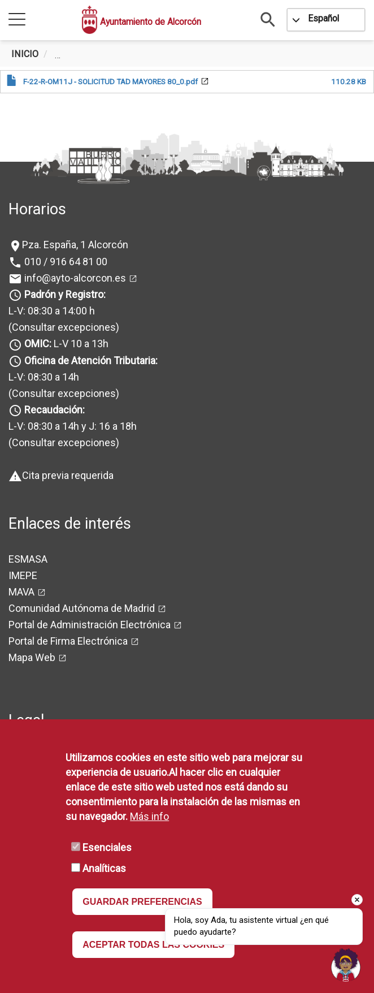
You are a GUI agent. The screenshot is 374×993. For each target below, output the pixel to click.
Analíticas (104, 868)
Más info (149, 816)
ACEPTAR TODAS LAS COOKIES (153, 944)
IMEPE (22, 575)
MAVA (21, 592)
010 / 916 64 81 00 (64, 261)
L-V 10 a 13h (65, 343)
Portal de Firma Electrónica (68, 641)
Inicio (24, 54)
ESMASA (27, 559)
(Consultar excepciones (62, 327)
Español (323, 18)
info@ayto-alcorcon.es (74, 278)
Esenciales (107, 847)
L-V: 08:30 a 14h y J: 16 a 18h (72, 426)
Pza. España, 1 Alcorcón (75, 245)
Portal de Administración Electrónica (89, 625)
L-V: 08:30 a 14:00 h (51, 311)
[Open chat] (346, 965)
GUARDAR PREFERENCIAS (142, 901)
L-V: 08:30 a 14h (43, 377)
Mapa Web (31, 657)
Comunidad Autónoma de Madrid (81, 608)
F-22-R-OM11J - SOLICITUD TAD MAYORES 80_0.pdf (110, 81)
